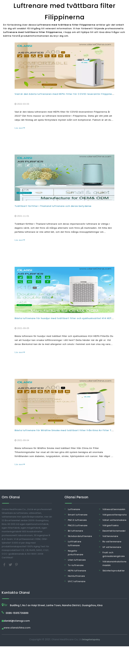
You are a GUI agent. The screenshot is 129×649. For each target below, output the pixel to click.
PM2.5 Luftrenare (78, 528)
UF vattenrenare (111, 549)
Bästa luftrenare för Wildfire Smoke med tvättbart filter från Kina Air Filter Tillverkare (69, 432)
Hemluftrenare (76, 578)
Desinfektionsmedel (113, 533)
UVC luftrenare (76, 583)
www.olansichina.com (17, 630)
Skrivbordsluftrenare (80, 538)
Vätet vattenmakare (114, 522)
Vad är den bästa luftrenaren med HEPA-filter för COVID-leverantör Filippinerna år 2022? (71, 94)
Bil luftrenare (75, 533)
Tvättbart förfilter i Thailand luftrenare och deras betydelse (53, 207)
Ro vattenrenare (111, 544)
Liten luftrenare (77, 562)
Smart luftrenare (78, 517)
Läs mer (20, 128)
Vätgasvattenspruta (114, 517)
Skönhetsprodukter (113, 573)
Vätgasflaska (110, 528)
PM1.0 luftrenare (77, 522)
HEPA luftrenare (77, 573)
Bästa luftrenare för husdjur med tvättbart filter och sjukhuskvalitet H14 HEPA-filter (68, 319)
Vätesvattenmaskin (113, 511)
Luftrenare (74, 511)
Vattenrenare (110, 538)
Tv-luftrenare (76, 567)
